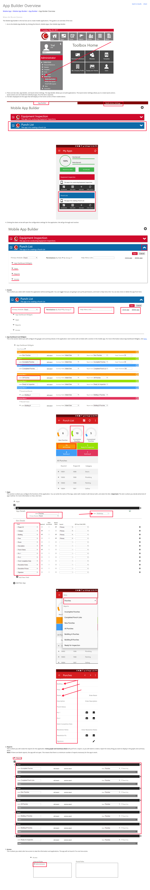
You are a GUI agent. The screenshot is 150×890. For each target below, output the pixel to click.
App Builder (33, 11)
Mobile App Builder (20, 11)
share (145, 4)
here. (145, 339)
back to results (136, 4)
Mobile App (7, 11)
